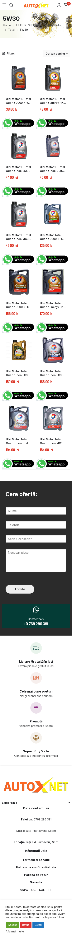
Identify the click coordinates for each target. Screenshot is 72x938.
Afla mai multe (15, 931)
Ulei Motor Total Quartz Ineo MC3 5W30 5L (51, 443)
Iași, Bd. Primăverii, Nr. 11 (36, 842)
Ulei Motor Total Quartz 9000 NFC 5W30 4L (51, 238)
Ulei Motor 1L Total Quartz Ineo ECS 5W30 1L (18, 170)
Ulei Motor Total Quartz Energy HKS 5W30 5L (52, 306)
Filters (8, 53)
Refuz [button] (25, 924)
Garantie (36, 882)
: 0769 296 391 (36, 819)
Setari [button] (38, 924)
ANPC (24, 890)
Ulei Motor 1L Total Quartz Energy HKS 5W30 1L (52, 102)
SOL (42, 890)
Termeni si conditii (36, 860)
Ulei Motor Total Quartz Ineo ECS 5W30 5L (51, 375)
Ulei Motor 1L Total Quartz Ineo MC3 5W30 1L (18, 238)
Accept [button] (12, 924)
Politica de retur (36, 875)
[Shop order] (56, 53)
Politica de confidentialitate (36, 867)
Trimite (20, 589)
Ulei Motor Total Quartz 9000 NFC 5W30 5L (17, 306)
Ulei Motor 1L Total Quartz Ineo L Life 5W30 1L (52, 170)
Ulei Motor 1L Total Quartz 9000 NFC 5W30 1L (18, 102)
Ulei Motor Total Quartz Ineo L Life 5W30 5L (18, 443)
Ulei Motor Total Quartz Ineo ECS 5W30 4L (17, 375)
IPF (50, 890)
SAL (33, 890)
